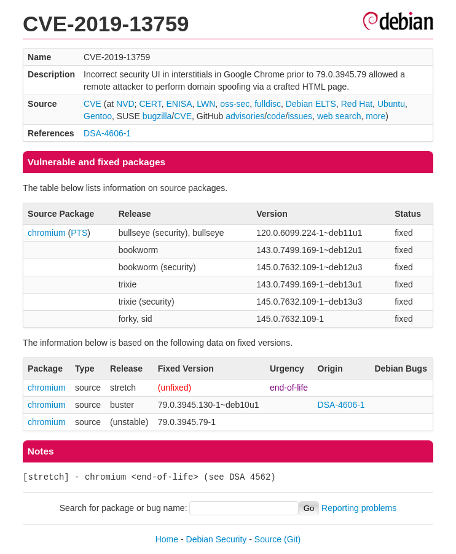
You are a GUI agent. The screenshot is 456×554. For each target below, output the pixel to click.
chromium (46, 233)
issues (300, 116)
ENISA (179, 104)
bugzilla (157, 116)
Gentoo (98, 116)
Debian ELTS (311, 104)
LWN (206, 104)
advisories (245, 116)
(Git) (292, 539)
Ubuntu (391, 104)
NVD (125, 104)
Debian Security (216, 539)
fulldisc (267, 104)
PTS (79, 233)
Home (166, 539)
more (375, 116)
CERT (150, 104)
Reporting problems (358, 508)
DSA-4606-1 (107, 133)
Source (267, 539)
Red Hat (356, 104)
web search (339, 116)
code (276, 116)
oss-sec (235, 104)
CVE (92, 104)
